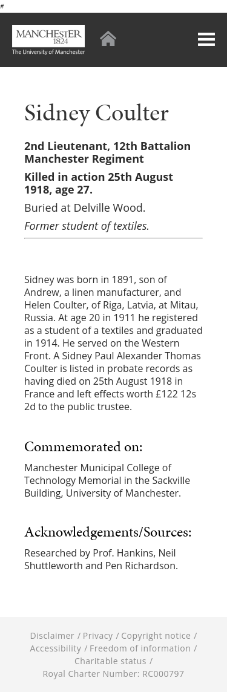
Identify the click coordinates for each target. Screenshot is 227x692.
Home (108, 38)
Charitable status (110, 661)
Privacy (98, 635)
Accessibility (56, 648)
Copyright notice (156, 635)
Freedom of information (140, 648)
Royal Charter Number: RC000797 (113, 673)
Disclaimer (52, 635)
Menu (206, 39)
